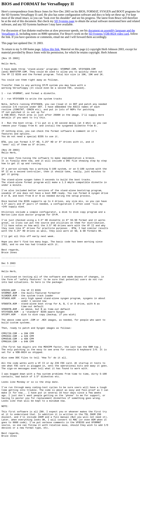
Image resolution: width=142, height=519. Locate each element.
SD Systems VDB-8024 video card (109, 33)
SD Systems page (64, 21)
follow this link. (51, 49)
